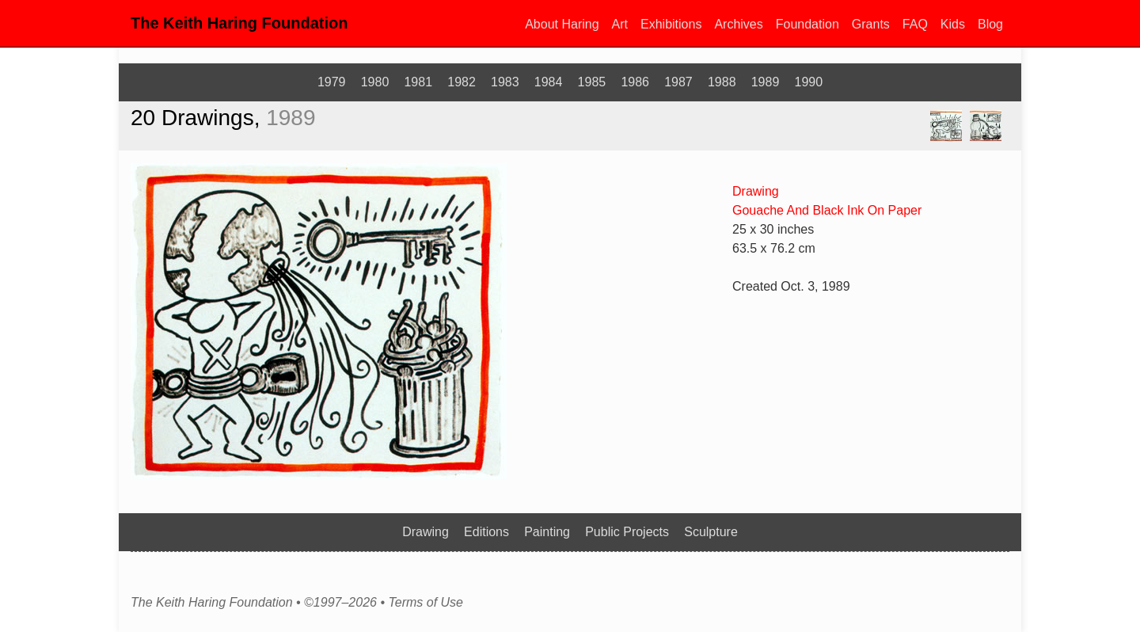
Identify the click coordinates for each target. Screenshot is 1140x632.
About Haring (561, 24)
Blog (990, 24)
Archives (738, 24)
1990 (809, 82)
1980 (375, 82)
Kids (952, 24)
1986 (635, 82)
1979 (331, 82)
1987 (678, 82)
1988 (722, 82)
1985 (592, 82)
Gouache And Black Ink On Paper (827, 210)
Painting (547, 532)
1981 (418, 82)
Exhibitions (670, 24)
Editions (486, 532)
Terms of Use (425, 602)
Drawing (755, 191)
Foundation (807, 24)
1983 (505, 82)
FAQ (915, 24)
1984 (548, 82)
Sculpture (711, 532)
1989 (765, 82)
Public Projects (627, 532)
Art (620, 24)
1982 (461, 82)
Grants (871, 24)
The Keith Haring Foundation (239, 23)
